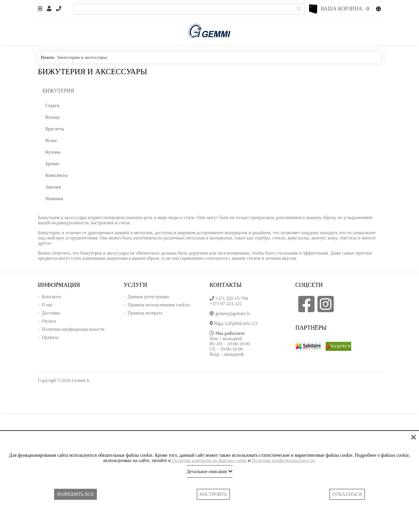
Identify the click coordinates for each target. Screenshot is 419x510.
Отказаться (347, 494)
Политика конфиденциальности (73, 329)
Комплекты (56, 175)
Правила (50, 337)
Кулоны (53, 152)
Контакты (51, 296)
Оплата (49, 321)
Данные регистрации (148, 296)
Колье (51, 140)
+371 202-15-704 (231, 298)
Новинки (54, 198)
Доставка (51, 312)
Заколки (53, 186)
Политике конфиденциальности (283, 460)
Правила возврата (144, 312)
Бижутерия (58, 91)
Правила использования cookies (158, 304)
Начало (47, 57)
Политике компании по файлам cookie (209, 460)
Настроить (213, 494)
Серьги (52, 105)
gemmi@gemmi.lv (232, 313)
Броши (52, 163)
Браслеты (54, 128)
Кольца (52, 117)
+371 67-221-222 (226, 303)
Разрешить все (75, 494)
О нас (47, 304)
